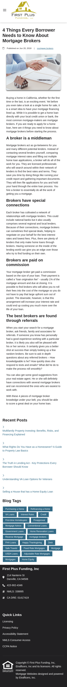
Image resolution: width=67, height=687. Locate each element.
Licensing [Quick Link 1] (8, 621)
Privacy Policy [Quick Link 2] (10, 627)
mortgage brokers (45, 48)
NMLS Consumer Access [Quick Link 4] (16, 640)
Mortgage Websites (27, 673)
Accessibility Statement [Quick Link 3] (15, 633)
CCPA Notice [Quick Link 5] (10, 646)
